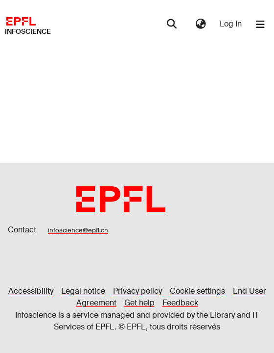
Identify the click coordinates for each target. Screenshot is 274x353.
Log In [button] (231, 24)
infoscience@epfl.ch (78, 230)
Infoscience (28, 31)
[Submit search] (172, 24)
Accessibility (30, 291)
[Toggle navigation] (260, 24)
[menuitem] (200, 24)
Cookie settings (197, 291)
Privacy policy (137, 291)
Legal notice (83, 291)
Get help (139, 303)
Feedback (180, 303)
